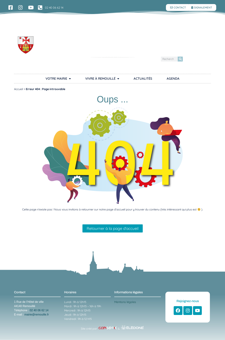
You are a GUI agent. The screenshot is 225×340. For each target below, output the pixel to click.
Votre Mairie (58, 78)
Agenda (173, 78)
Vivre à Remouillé (102, 78)
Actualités (143, 78)
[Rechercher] (180, 59)
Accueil (18, 89)
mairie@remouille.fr (36, 314)
